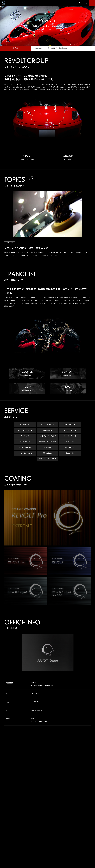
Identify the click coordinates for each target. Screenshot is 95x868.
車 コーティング (25, 424)
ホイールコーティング (25, 430)
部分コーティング (70, 424)
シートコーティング (70, 436)
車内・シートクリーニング (47, 459)
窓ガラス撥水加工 (70, 447)
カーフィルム (25, 436)
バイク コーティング (47, 424)
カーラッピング (25, 442)
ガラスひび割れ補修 (25, 447)
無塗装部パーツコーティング (48, 442)
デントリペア (70, 442)
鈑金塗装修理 (47, 430)
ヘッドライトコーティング (47, 436)
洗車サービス (70, 453)
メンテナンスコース (70, 430)
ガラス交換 (47, 447)
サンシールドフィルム (25, 453)
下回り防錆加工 (47, 453)
